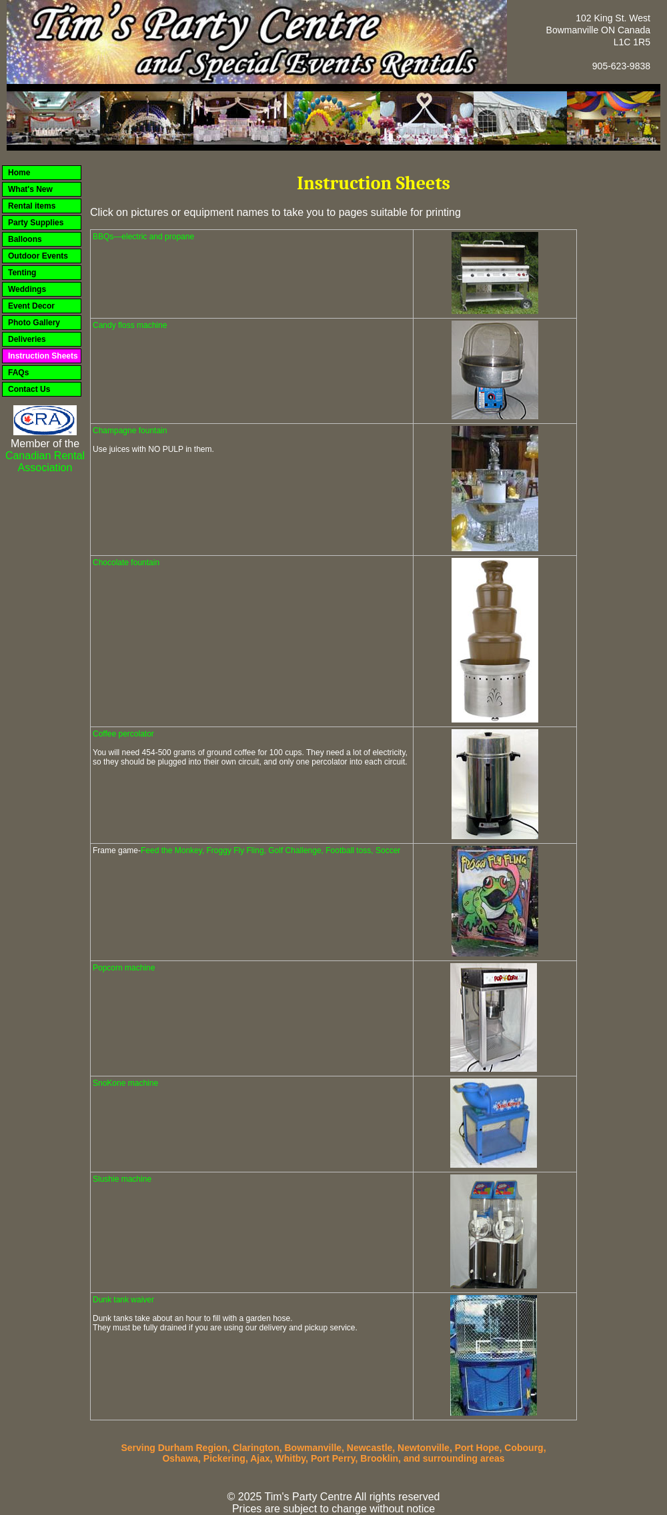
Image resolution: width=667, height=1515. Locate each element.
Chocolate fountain (126, 562)
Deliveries (27, 339)
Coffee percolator (123, 734)
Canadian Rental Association (45, 461)
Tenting (22, 272)
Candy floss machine (130, 325)
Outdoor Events (38, 256)
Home (19, 172)
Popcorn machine (124, 967)
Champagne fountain (130, 430)
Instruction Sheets (43, 356)
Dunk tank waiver (123, 1299)
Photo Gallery (34, 322)
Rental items (31, 206)
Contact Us (29, 389)
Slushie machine (122, 1179)
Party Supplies (35, 222)
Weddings (27, 289)
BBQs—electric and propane (143, 236)
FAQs (18, 372)
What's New (30, 189)
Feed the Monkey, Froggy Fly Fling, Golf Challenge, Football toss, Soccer (270, 850)
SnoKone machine (125, 1083)
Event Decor (31, 306)
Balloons (25, 239)
